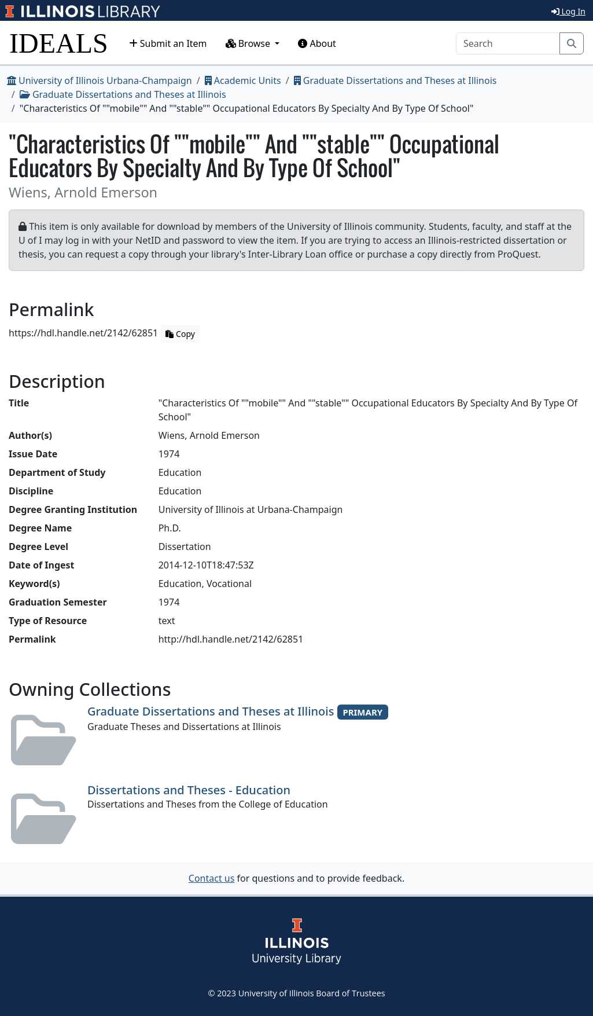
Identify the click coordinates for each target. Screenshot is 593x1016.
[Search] (508, 43)
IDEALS (58, 43)
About (317, 43)
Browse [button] (249, 43)
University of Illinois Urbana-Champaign (99, 80)
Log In (568, 11)
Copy (179, 333)
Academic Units (243, 80)
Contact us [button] (212, 878)
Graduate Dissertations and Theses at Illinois (395, 80)
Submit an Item (168, 43)
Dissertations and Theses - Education (188, 790)
